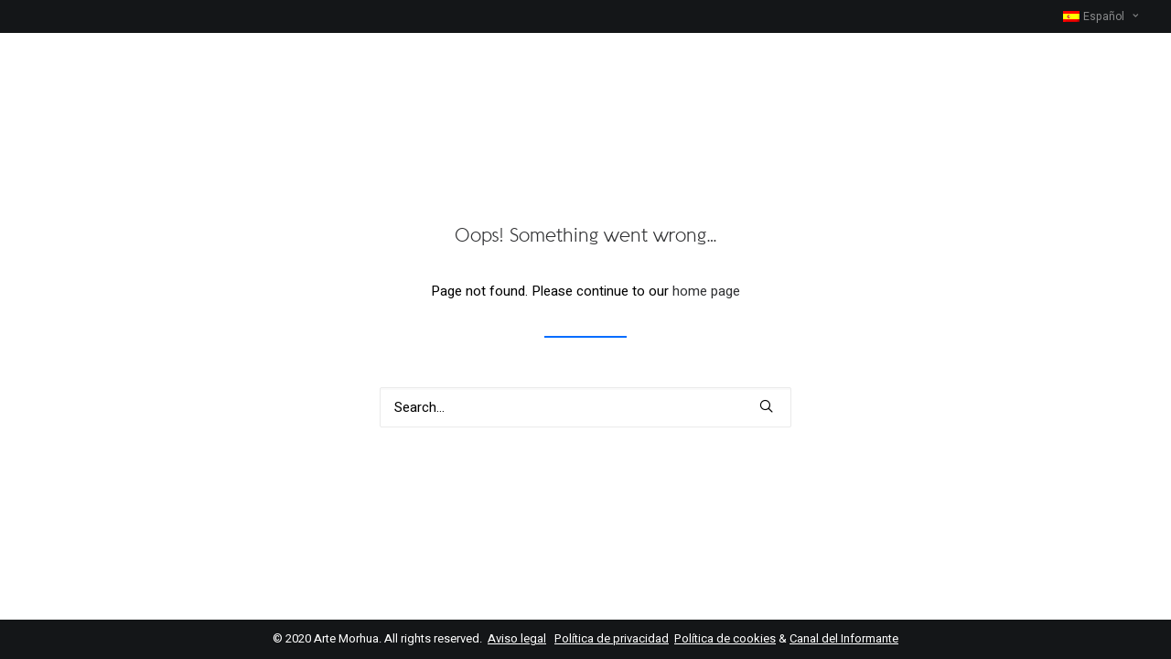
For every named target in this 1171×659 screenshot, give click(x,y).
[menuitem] (1100, 16)
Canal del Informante (844, 638)
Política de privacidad (611, 638)
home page (706, 291)
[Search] (585, 407)
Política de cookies (725, 638)
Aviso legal (517, 638)
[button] (766, 406)
